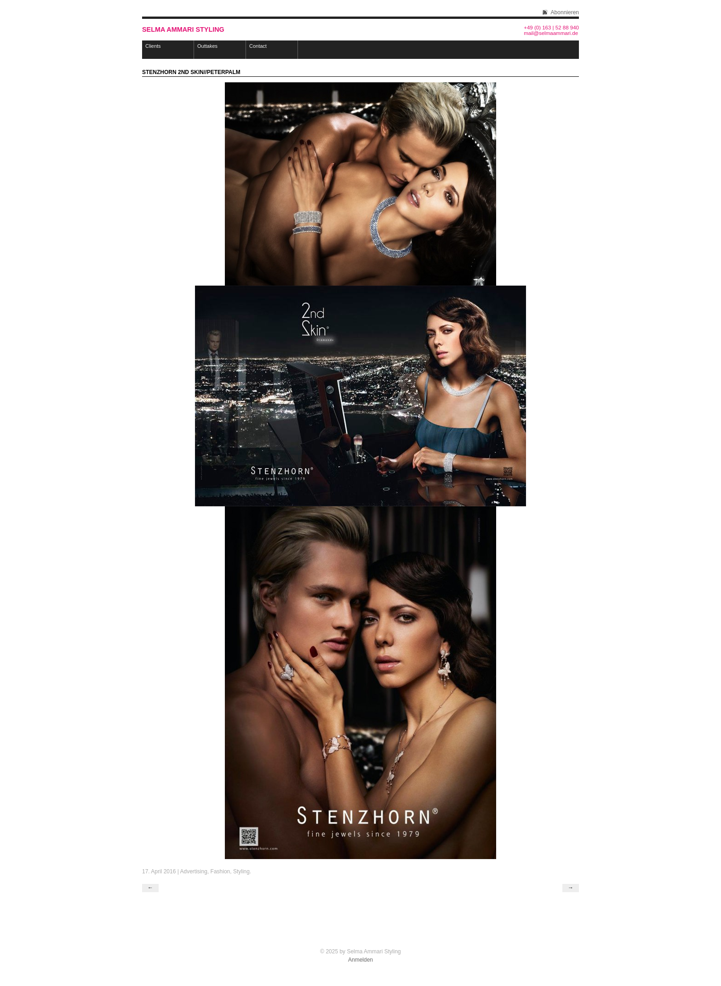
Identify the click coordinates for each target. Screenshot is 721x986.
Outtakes (207, 46)
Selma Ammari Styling (183, 29)
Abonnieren (565, 12)
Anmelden (360, 960)
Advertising (193, 871)
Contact (258, 46)
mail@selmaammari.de (551, 33)
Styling (241, 871)
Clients (153, 46)
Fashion (220, 871)
